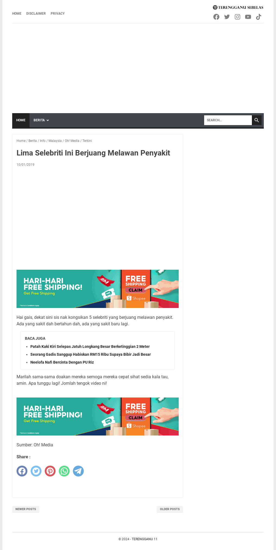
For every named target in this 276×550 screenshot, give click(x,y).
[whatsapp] (64, 471)
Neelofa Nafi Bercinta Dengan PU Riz (62, 362)
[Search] (228, 120)
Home (16, 13)
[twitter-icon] (227, 16)
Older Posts (170, 509)
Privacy (58, 13)
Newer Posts (25, 509)
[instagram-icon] (238, 16)
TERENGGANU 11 (145, 539)
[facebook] (22, 471)
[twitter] (36, 471)
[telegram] (78, 471)
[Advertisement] (138, 64)
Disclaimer (36, 13)
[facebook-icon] (217, 16)
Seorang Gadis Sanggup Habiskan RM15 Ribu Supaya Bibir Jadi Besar (90, 354)
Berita (39, 120)
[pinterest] (50, 471)
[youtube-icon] (248, 16)
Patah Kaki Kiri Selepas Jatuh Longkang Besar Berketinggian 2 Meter (90, 346)
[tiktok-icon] (259, 16)
